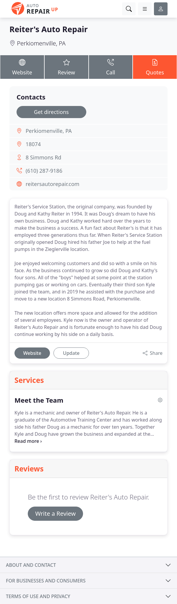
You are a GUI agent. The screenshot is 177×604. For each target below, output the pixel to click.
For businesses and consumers (45, 580)
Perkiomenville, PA (41, 43)
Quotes (155, 67)
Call (111, 67)
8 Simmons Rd (43, 157)
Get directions (51, 111)
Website (22, 67)
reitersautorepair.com (52, 183)
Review (66, 67)
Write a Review (55, 514)
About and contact (31, 565)
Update (71, 353)
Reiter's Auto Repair (48, 29)
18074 (33, 144)
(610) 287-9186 (44, 170)
